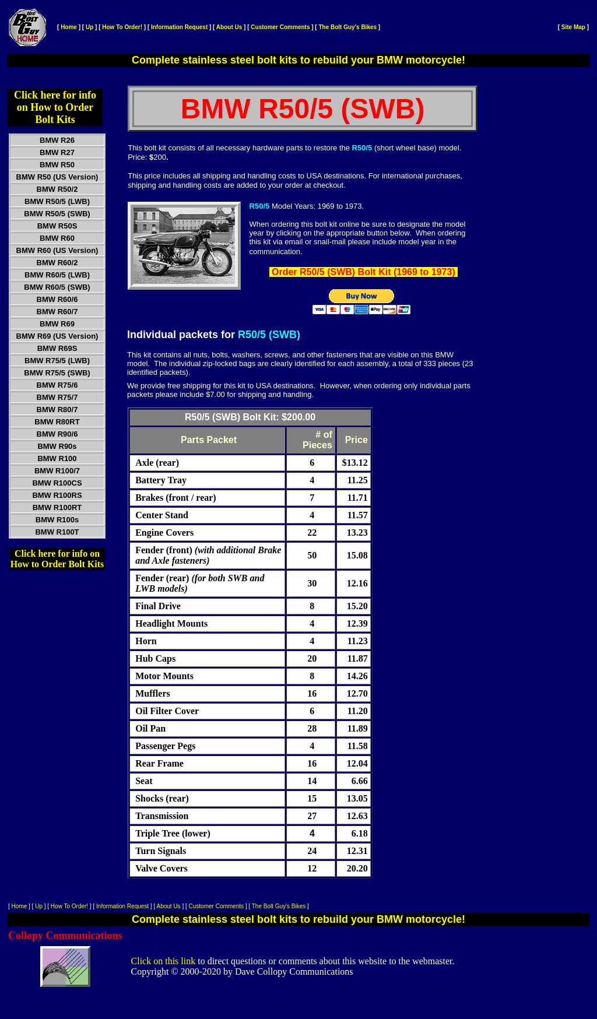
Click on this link (163, 961)
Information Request (179, 27)
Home (69, 27)
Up (89, 27)
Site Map (573, 27)
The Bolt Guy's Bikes (347, 27)
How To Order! (122, 27)
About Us (229, 27)
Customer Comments (280, 27)
